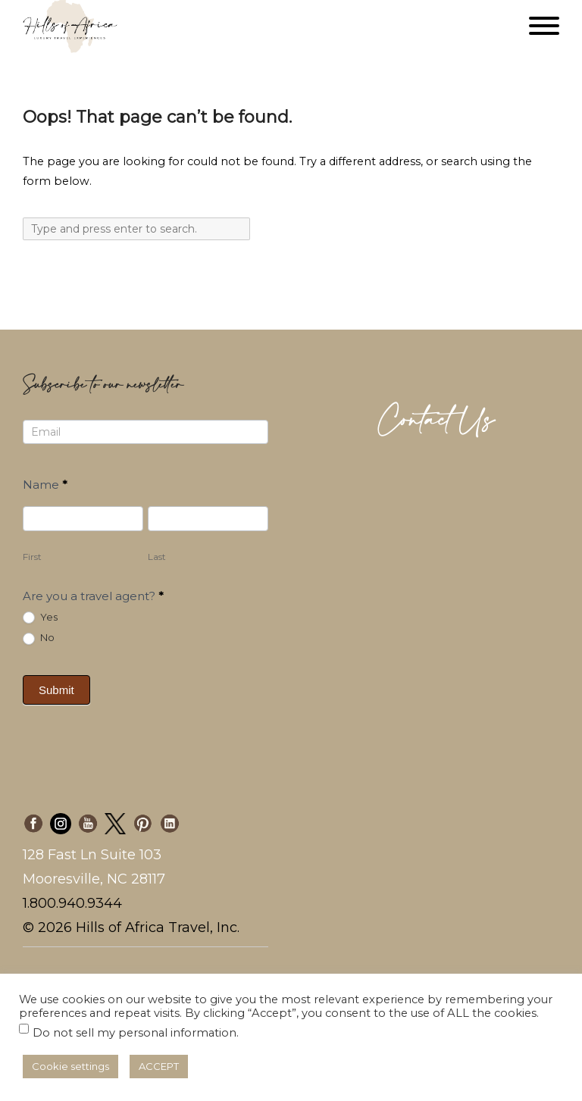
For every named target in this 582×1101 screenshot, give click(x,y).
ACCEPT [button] (159, 1066)
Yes (40, 617)
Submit (56, 689)
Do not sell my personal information (134, 1033)
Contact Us (436, 421)
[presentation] (263, 697)
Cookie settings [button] (70, 1066)
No (39, 638)
